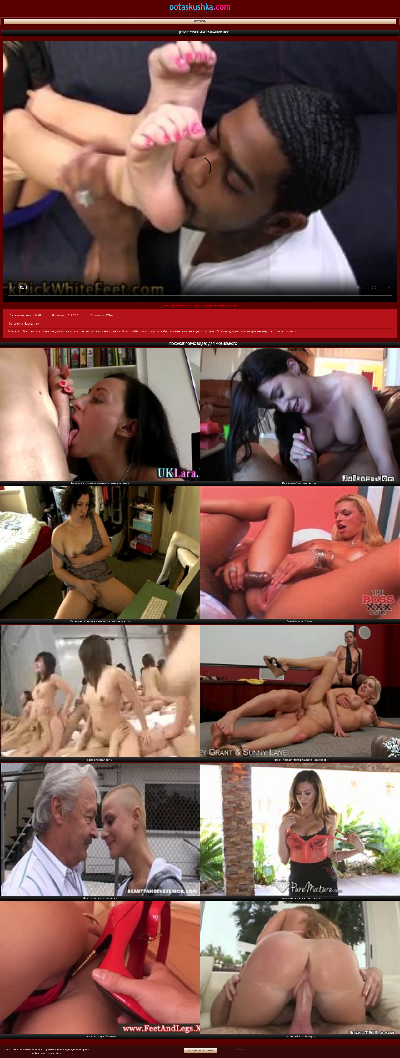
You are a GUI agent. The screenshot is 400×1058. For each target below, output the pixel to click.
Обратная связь (244, 1048)
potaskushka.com (200, 8)
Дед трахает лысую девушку (100, 897)
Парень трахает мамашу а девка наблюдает (300, 759)
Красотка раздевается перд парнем (300, 897)
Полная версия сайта (200, 1050)
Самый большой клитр (300, 621)
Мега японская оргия (100, 759)
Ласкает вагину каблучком (100, 1036)
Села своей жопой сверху (300, 1036)
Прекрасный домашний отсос (300, 482)
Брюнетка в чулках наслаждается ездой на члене (100, 482)
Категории (200, 21)
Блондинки (31, 323)
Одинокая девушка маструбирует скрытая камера (100, 621)
